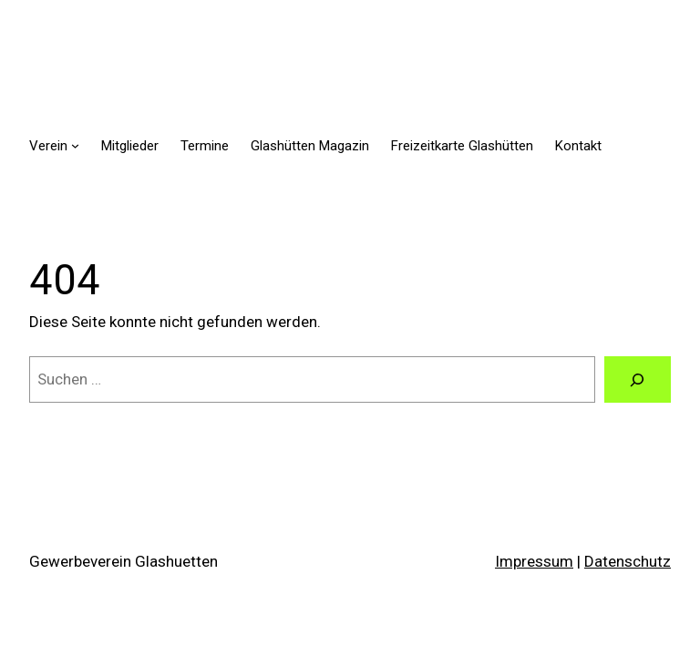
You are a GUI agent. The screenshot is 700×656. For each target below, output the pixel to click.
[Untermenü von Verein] (75, 145)
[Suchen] (637, 379)
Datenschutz (627, 561)
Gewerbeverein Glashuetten (123, 561)
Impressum (534, 561)
